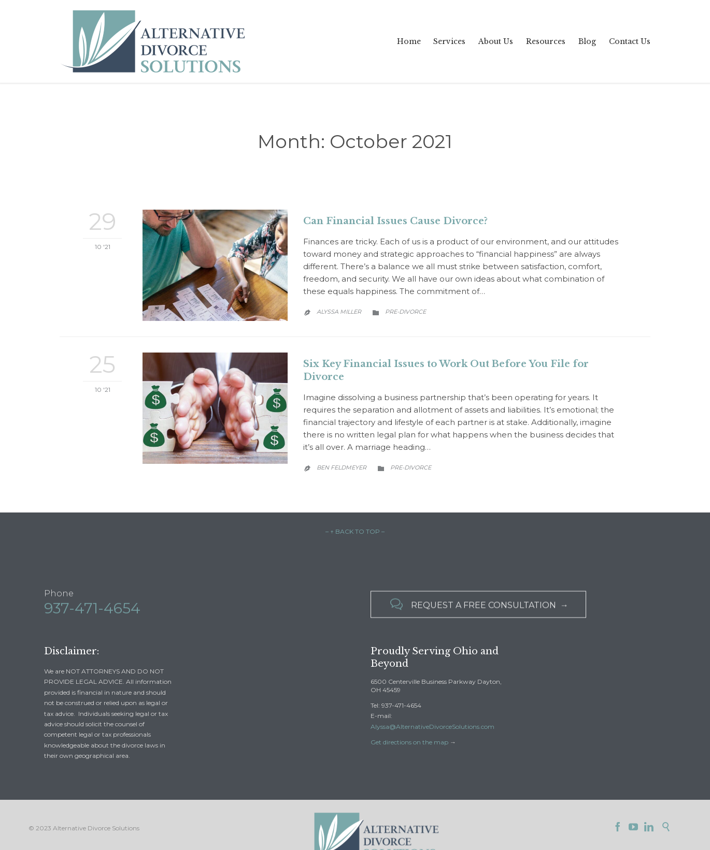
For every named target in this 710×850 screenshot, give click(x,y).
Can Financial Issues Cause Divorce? (395, 221)
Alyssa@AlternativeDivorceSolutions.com (432, 726)
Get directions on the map (409, 742)
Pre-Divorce (405, 311)
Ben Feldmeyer (341, 467)
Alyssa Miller (339, 311)
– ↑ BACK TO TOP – (355, 531)
